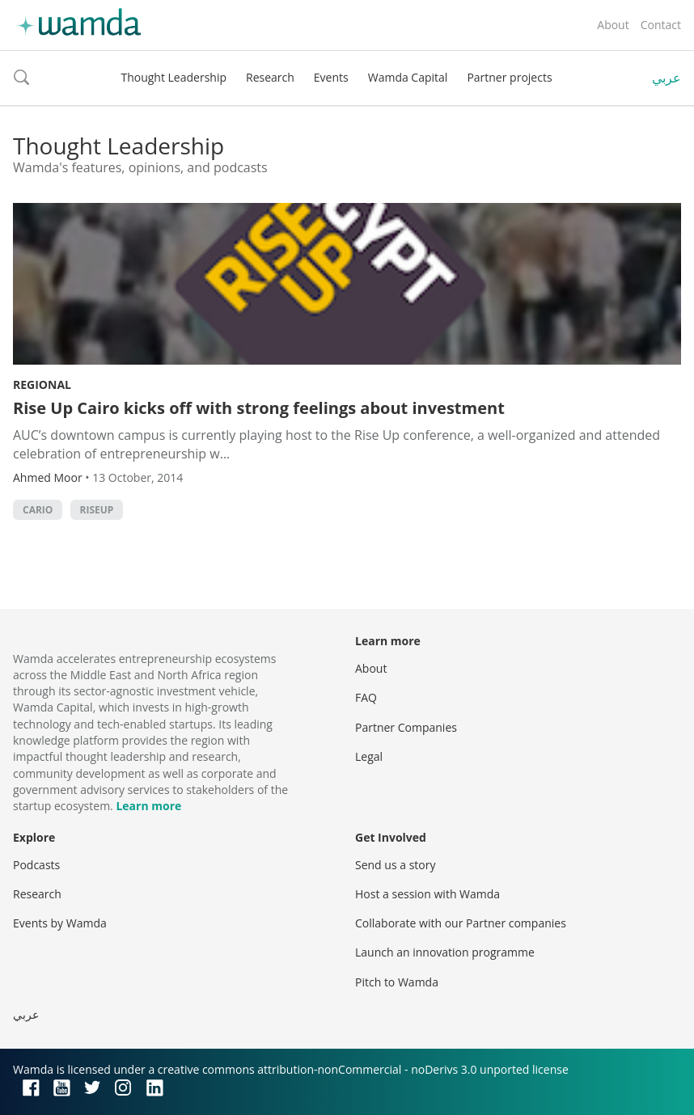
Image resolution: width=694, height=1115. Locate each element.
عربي (666, 77)
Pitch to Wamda (396, 982)
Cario (38, 510)
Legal (369, 756)
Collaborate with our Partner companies (460, 923)
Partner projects (509, 77)
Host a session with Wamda (427, 894)
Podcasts (36, 864)
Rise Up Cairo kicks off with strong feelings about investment (259, 408)
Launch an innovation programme (445, 952)
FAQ (366, 697)
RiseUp (97, 510)
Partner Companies (406, 727)
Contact (661, 24)
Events (331, 77)
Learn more (148, 805)
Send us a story (395, 864)
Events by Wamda (60, 923)
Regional (42, 384)
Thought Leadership (173, 77)
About (612, 24)
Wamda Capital (408, 77)
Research (270, 77)
